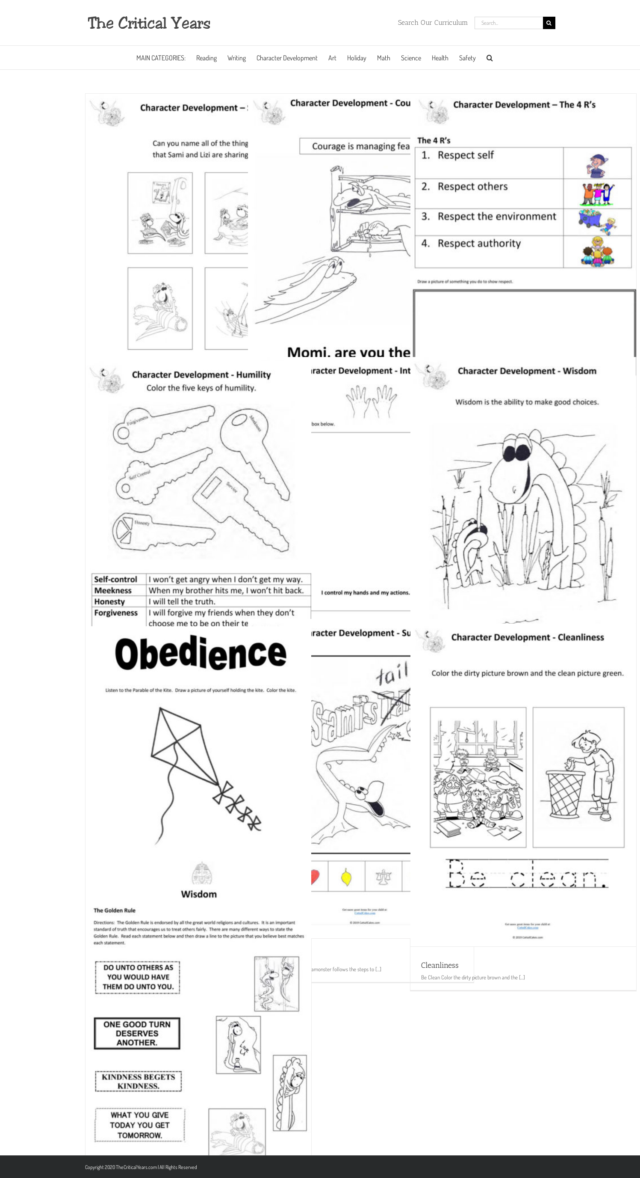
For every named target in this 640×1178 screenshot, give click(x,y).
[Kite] (198, 778)
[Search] (549, 23)
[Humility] (198, 519)
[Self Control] (361, 512)
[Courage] (361, 251)
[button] (490, 57)
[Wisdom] (523, 516)
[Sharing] (198, 253)
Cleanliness (440, 965)
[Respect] (523, 251)
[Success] (361, 778)
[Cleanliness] (523, 785)
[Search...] (509, 23)
